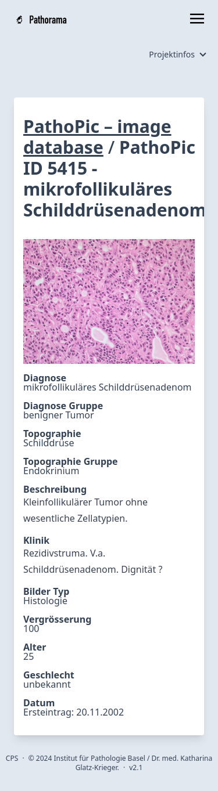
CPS (12, 758)
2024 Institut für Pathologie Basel (90, 758)
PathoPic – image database (97, 136)
